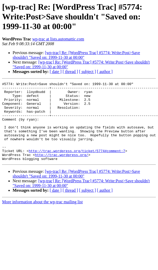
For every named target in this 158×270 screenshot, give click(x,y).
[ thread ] (70, 71)
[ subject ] (87, 71)
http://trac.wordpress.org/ (61, 169)
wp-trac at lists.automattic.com (58, 39)
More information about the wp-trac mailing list (42, 217)
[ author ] (105, 71)
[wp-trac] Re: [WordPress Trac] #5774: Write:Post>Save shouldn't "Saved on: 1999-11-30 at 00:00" (76, 55)
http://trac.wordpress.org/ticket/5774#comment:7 (77, 165)
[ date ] (56, 71)
